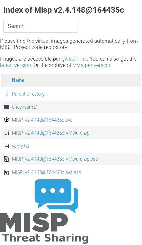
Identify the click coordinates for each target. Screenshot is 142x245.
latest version (15, 65)
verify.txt (20, 146)
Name (18, 80)
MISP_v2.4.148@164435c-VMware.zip (50, 133)
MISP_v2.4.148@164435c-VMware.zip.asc (55, 159)
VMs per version (91, 65)
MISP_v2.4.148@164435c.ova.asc (46, 172)
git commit (74, 59)
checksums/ (24, 107)
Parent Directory (28, 94)
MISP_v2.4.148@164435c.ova (42, 119)
